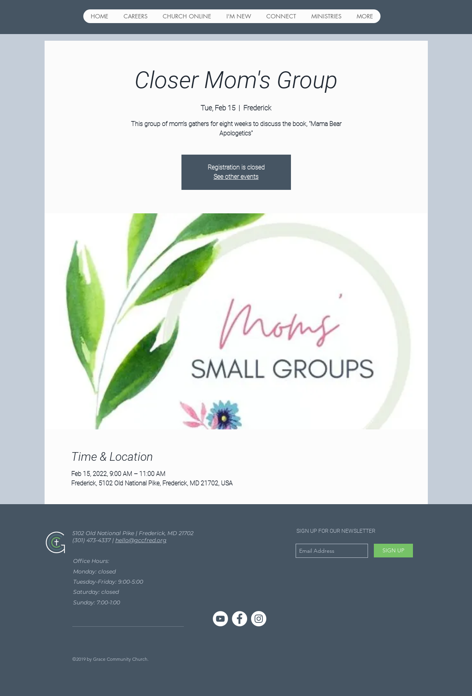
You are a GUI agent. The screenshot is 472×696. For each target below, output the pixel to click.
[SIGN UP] (393, 550)
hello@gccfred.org (141, 540)
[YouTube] (220, 618)
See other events (236, 176)
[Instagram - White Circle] (258, 618)
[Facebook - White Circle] (239, 618)
